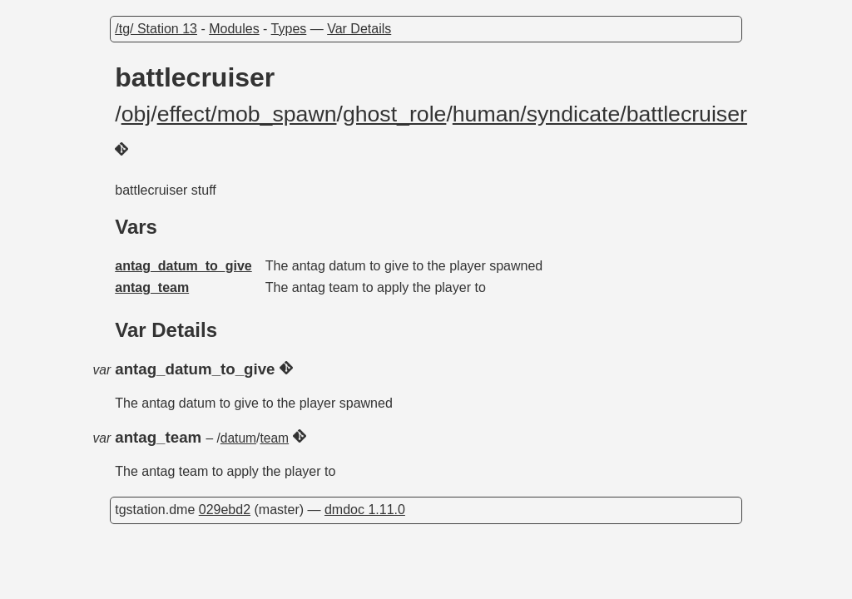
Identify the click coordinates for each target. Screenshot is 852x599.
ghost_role (394, 113)
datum (238, 438)
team (274, 438)
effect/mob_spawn (247, 113)
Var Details (359, 29)
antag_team (152, 287)
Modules (234, 29)
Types (289, 29)
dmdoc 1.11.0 (364, 509)
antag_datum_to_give (183, 266)
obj (136, 113)
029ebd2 (224, 509)
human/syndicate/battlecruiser (600, 113)
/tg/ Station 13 (156, 29)
